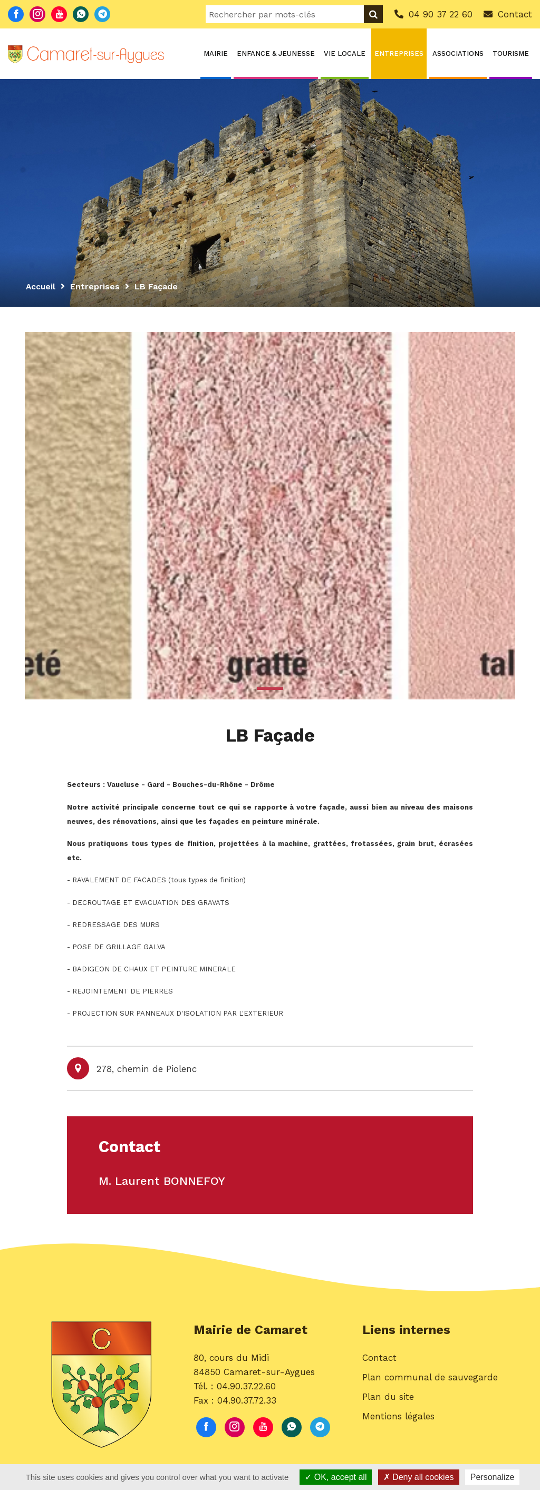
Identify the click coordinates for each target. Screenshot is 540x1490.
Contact (379, 1361)
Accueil (41, 286)
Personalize (492, 1477)
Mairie (216, 53)
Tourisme (511, 53)
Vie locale (344, 53)
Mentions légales (398, 1420)
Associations (458, 53)
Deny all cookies (418, 1477)
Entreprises (398, 53)
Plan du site (388, 1401)
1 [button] (270, 688)
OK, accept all (336, 1477)
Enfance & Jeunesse (276, 53)
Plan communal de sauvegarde (430, 1381)
